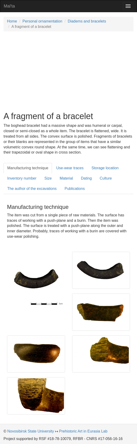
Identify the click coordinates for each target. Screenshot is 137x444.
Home (12, 21)
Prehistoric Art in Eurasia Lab (83, 431)
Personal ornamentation (42, 21)
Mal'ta (9, 6)
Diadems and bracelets (87, 21)
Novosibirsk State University (30, 431)
